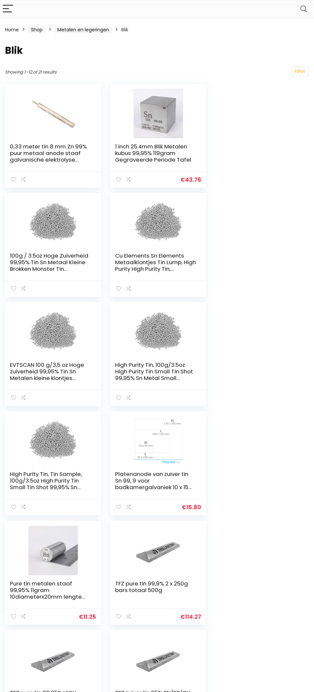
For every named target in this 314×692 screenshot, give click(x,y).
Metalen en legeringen (83, 29)
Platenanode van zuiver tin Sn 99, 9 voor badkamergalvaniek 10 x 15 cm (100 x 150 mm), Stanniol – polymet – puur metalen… (154, 378)
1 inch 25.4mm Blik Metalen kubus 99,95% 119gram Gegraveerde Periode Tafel (152, 153)
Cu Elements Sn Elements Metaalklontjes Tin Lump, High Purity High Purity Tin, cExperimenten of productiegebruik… (44, 269)
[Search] (304, 9)
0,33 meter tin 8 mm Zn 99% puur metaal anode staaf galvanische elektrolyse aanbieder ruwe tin (48, 156)
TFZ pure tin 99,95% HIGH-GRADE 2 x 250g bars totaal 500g (151, 480)
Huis (218, 594)
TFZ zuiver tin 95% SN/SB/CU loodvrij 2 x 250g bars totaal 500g (257, 480)
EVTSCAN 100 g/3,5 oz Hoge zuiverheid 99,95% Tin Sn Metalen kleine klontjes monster (151, 265)
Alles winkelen (229, 603)
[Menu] (8, 9)
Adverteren (226, 622)
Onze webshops (232, 613)
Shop (37, 29)
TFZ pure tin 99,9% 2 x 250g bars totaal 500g (46, 477)
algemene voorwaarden (278, 606)
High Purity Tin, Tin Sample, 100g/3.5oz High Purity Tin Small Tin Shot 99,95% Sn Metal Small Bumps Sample (47, 375)
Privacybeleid (278, 594)
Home (12, 29)
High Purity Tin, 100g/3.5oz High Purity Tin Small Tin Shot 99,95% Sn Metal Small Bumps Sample (258, 265)
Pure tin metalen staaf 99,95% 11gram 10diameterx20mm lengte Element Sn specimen (255, 375)
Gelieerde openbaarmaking (283, 621)
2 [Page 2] (157, 532)
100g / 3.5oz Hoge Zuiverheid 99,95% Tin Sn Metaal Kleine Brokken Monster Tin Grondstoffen (258, 156)
